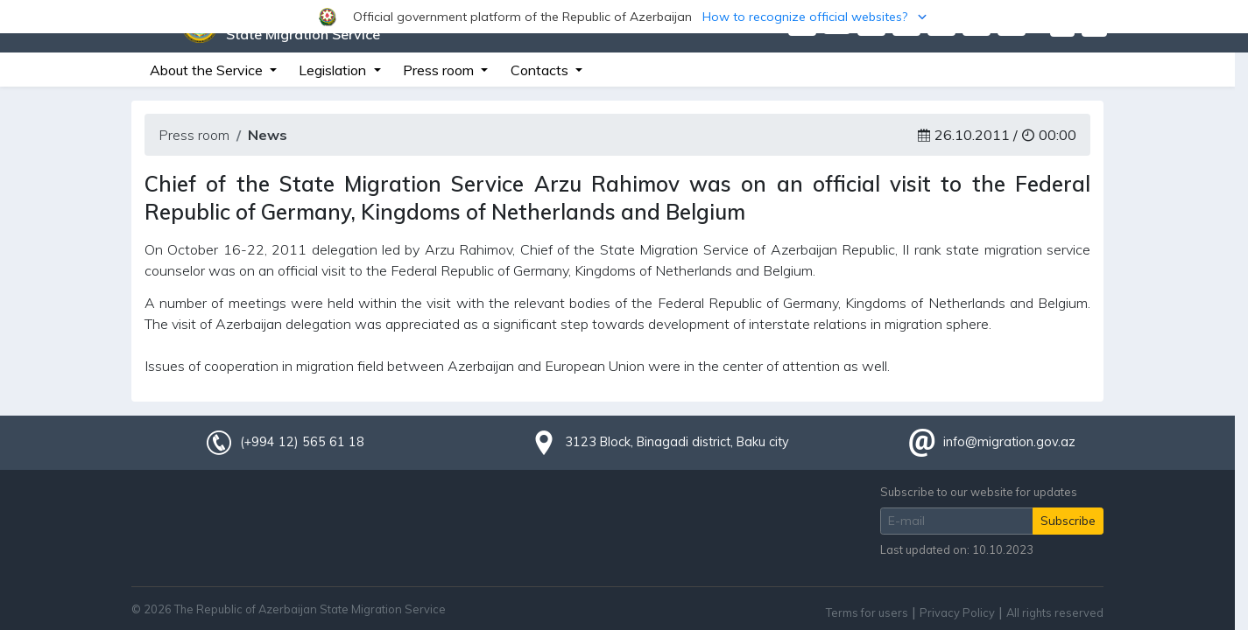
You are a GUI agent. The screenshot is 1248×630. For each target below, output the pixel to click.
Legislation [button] (334, 70)
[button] (624, 16)
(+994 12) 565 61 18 (302, 442)
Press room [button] (440, 70)
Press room (194, 135)
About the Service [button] (208, 70)
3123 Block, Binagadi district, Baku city (677, 442)
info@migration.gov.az (1009, 442)
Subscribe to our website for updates (978, 492)
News (267, 135)
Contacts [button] (541, 70)
